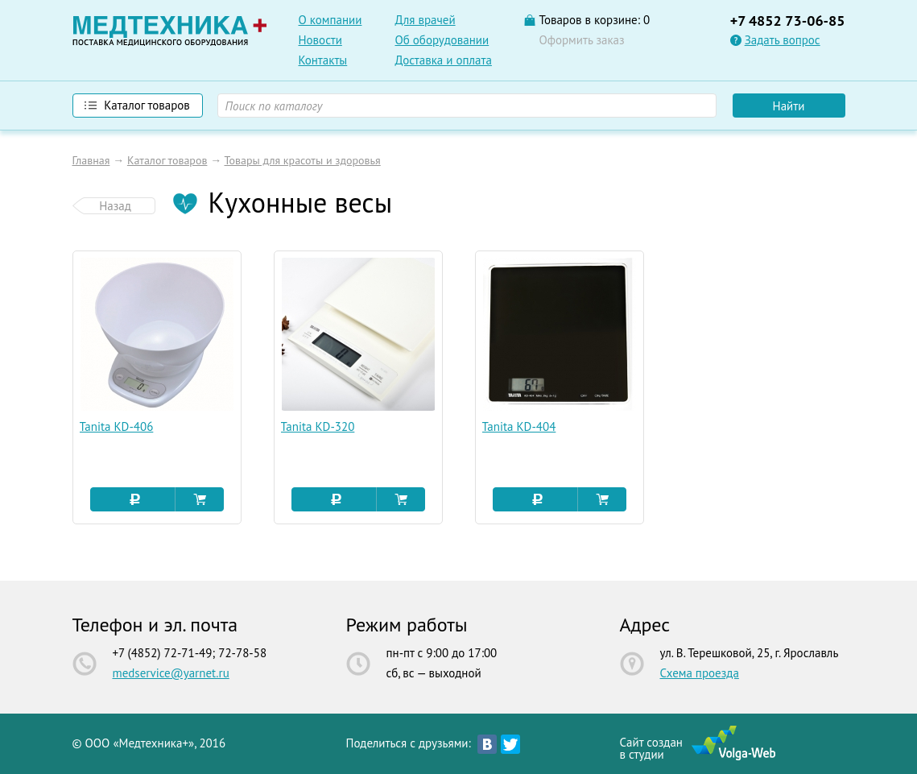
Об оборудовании (442, 40)
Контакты (323, 60)
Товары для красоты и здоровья (302, 160)
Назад (115, 205)
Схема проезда (699, 673)
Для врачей (425, 19)
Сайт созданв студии (651, 747)
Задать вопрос (782, 40)
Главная (91, 160)
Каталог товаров (167, 160)
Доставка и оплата (443, 60)
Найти (789, 106)
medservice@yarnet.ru (171, 673)
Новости (320, 40)
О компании (330, 19)
